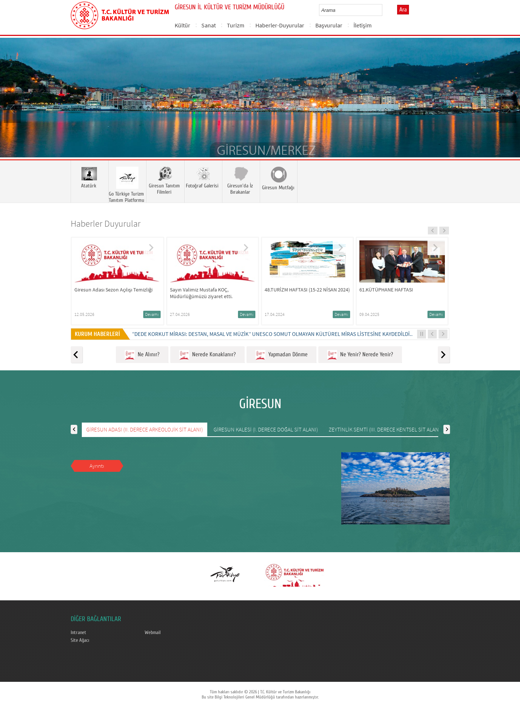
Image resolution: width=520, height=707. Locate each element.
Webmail (153, 633)
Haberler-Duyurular (279, 25)
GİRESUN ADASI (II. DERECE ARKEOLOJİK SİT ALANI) (144, 429)
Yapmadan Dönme (281, 355)
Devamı (152, 314)
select (384, 10)
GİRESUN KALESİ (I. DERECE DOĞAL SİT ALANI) (266, 429)
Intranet (78, 633)
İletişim (362, 25)
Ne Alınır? (142, 355)
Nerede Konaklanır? (207, 355)
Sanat (208, 25)
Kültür (182, 25)
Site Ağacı (80, 640)
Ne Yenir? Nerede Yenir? (360, 355)
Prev (13, 108)
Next (507, 108)
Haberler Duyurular (106, 223)
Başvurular (328, 25)
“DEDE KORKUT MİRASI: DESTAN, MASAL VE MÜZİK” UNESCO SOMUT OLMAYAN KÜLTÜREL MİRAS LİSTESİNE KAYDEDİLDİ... (273, 333)
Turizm (235, 25)
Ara (403, 9)
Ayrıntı (97, 465)
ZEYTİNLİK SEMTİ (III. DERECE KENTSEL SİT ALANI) (385, 429)
